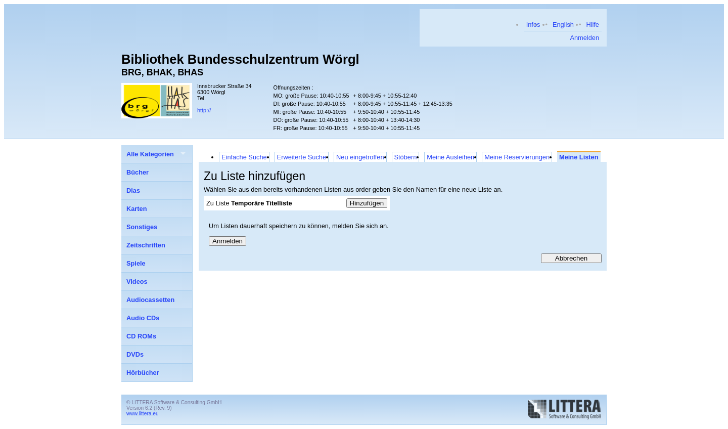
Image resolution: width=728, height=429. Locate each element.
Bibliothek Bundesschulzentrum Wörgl (240, 59)
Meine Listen (579, 157)
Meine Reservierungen (517, 157)
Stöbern (405, 157)
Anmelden (584, 37)
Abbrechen (571, 258)
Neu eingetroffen (360, 157)
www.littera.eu (142, 413)
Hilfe (592, 24)
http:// (204, 110)
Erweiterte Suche (301, 157)
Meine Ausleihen (450, 157)
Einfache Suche (244, 157)
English (563, 24)
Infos (533, 24)
